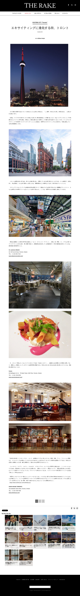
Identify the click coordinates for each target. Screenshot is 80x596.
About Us (18, 579)
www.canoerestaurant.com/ (15, 377)
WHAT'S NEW (16, 13)
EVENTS (65, 13)
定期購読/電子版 (25, 579)
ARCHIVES (37, 13)
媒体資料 (37, 579)
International (62, 579)
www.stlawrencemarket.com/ (16, 256)
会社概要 (32, 579)
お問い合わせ (44, 579)
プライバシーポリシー (53, 579)
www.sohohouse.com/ (14, 492)
